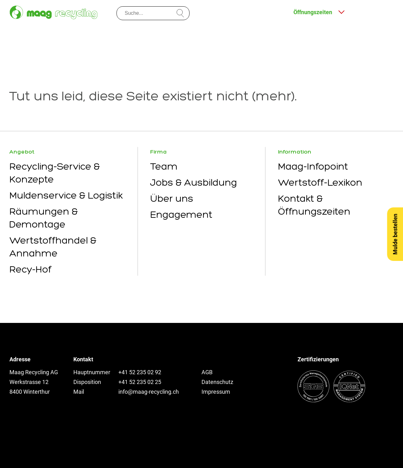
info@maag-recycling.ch (148, 391)
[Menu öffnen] (386, 11)
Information (294, 151)
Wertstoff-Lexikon (320, 182)
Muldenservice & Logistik (66, 195)
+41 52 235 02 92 (139, 372)
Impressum (216, 391)
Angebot (21, 151)
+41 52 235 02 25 (139, 382)
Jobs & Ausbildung (193, 182)
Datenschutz (217, 382)
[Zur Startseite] (53, 12)
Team (164, 166)
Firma (158, 151)
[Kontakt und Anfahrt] (361, 11)
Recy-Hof (30, 269)
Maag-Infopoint (313, 166)
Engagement (181, 214)
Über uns (171, 198)
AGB (207, 372)
